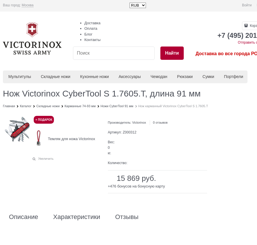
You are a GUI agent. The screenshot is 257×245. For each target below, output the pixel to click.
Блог (89, 34)
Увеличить (45, 158)
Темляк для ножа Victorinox (71, 139)
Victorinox (139, 122)
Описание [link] (23, 217)
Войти (247, 5)
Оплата (91, 28)
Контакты (93, 40)
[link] (27, 5)
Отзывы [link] (126, 217)
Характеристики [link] (76, 217)
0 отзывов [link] (160, 122)
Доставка (93, 23)
